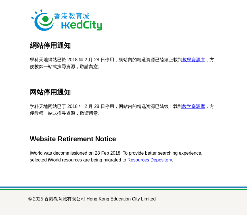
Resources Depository (149, 159)
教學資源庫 (193, 59)
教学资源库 (193, 106)
